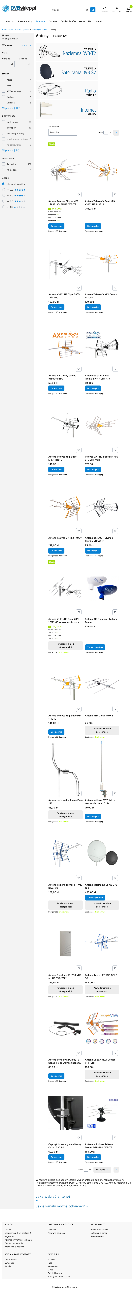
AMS (9, 85)
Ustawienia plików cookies (17, 1233)
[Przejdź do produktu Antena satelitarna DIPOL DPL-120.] (102, 853)
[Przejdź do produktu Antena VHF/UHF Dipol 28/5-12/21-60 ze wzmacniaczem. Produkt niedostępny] (65, 587)
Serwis (8, 1266)
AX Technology (14, 91)
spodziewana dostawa (17, 139)
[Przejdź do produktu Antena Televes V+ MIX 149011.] (65, 506)
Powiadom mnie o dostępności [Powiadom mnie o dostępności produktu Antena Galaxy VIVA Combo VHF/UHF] (102, 1074)
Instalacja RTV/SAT (39, 29)
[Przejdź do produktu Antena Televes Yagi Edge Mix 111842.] (65, 684)
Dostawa (52, 1229)
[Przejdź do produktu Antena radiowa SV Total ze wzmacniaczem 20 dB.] (102, 768)
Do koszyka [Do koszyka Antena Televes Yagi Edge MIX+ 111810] (56, 469)
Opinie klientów (55, 1273)
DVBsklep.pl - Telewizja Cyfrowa (15, 29)
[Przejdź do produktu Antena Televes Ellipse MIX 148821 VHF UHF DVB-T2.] (65, 169)
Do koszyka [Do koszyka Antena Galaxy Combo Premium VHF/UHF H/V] (93, 388)
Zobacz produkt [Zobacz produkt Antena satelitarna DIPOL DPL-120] (95, 897)
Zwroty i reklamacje (14, 1243)
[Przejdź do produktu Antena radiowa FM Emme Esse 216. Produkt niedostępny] (65, 768)
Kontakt (8, 1229)
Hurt (50, 1263)
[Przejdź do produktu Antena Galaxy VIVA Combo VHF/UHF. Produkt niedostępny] (102, 1028)
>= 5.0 (16, 190)
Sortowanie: (53, 126)
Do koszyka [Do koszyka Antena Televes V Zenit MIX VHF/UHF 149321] (93, 226)
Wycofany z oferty (15, 133)
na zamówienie (14, 145)
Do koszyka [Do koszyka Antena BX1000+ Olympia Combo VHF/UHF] (93, 550)
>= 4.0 (16, 195)
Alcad (9, 80)
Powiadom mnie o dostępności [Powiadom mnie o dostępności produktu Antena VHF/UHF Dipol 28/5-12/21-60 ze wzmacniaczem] (65, 645)
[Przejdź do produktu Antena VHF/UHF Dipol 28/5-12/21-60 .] (65, 263)
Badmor (10, 97)
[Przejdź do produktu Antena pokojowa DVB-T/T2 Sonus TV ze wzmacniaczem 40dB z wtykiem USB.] (65, 1028)
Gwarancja (9, 1263)
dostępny (11, 127)
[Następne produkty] (102, 1170)
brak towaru (12, 122)
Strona (100, 132)
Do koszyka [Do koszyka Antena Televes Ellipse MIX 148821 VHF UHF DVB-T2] (56, 226)
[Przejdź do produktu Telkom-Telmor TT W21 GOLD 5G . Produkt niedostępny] (102, 943)
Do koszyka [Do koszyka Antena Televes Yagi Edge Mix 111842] (56, 732)
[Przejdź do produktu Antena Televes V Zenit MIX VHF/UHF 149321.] (102, 169)
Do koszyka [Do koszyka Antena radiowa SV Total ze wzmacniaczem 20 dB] (93, 816)
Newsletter (53, 1266)
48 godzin (12, 170)
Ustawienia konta (99, 1233)
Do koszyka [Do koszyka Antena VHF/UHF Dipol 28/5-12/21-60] (56, 307)
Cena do (23, 58)
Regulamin (9, 1236)
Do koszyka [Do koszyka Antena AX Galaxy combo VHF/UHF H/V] (56, 388)
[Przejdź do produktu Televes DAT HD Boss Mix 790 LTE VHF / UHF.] (102, 425)
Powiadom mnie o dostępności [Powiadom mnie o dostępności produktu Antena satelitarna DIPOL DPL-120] (102, 905)
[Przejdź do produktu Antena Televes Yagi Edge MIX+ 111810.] (65, 425)
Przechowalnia (97, 1236)
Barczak (11, 102)
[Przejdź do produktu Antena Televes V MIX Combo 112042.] (102, 263)
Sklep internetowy (63, 1287)
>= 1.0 (16, 207)
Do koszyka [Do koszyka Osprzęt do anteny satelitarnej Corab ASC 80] (56, 1157)
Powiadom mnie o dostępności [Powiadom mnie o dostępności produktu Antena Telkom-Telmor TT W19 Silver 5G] (65, 905)
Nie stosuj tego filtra (16, 184)
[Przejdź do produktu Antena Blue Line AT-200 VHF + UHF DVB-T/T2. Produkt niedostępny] (65, 943)
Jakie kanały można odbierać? (61, 1206)
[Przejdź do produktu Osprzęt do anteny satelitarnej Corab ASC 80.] (65, 1113)
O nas (50, 1269)
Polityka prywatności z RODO (18, 1240)
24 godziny (12, 164)
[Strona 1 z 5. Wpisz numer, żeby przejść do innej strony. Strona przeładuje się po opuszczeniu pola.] (105, 132)
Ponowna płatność (56, 1233)
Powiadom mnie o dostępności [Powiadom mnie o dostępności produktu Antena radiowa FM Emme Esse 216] (65, 815)
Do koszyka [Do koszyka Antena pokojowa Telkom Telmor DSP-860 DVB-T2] (93, 1157)
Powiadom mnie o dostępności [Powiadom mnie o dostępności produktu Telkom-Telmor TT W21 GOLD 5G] (102, 990)
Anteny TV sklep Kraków (59, 1276)
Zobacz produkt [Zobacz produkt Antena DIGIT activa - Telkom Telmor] (95, 647)
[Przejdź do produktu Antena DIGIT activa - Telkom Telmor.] (102, 587)
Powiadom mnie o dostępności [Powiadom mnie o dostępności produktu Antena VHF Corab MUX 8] (102, 730)
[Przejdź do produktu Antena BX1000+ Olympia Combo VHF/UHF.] (102, 506)
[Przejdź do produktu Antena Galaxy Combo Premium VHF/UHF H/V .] (102, 344)
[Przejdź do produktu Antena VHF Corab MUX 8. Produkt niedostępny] (102, 684)
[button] (92, 9)
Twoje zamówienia (99, 1229)
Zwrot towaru (11, 1259)
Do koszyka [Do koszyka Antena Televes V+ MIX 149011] (56, 550)
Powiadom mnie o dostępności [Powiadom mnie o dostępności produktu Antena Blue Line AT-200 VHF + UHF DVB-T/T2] (65, 990)
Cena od (6, 58)
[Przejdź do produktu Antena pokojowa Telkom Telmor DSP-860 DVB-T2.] (102, 1113)
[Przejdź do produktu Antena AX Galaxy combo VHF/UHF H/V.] (65, 344)
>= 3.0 (16, 201)
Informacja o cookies (14, 1246)
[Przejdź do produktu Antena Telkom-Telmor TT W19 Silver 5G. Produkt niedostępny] (65, 853)
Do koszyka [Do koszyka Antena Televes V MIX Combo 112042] (93, 307)
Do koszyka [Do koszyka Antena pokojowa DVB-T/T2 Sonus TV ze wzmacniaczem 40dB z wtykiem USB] (56, 1076)
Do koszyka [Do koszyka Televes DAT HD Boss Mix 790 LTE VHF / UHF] (93, 469)
